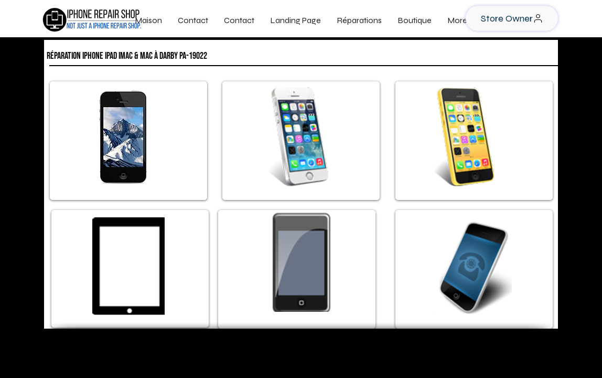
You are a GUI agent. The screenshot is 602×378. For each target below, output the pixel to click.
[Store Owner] (512, 18)
